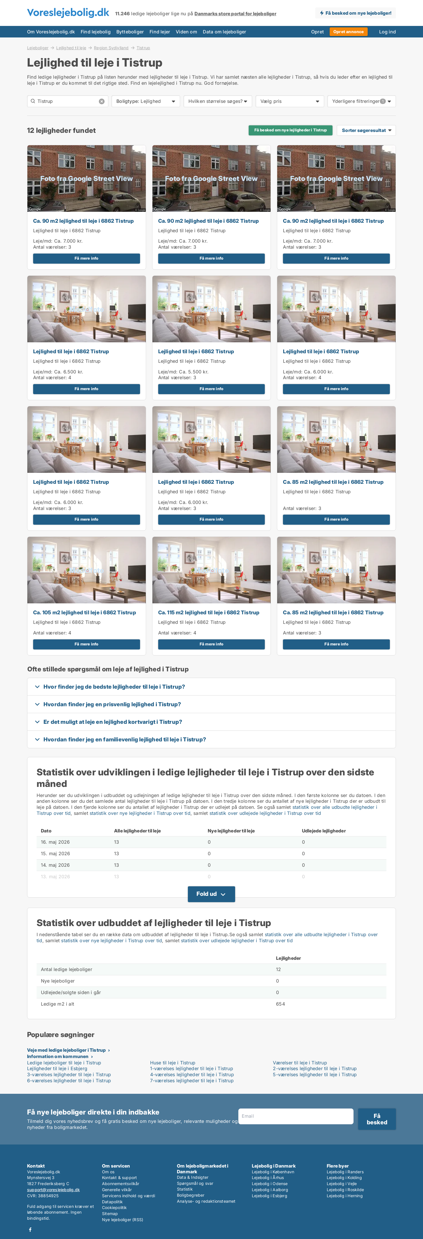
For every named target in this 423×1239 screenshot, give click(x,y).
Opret (317, 32)
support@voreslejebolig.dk (53, 1189)
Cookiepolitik (114, 1207)
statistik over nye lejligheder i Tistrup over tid (140, 813)
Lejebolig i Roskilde (345, 1189)
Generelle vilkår (117, 1189)
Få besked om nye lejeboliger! (358, 13)
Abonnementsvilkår (120, 1183)
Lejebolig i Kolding (344, 1177)
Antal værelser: (50, 247)
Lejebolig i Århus (268, 1177)
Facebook (30, 1229)
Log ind (387, 32)
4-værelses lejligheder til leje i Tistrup (192, 1074)
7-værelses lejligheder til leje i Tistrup (192, 1080)
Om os (108, 1171)
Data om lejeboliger (224, 32)
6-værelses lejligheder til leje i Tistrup (69, 1080)
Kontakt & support (119, 1177)
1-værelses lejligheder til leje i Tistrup (191, 1068)
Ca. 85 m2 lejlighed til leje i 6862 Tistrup (333, 482)
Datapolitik (112, 1201)
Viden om (186, 32)
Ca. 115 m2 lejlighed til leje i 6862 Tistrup (209, 612)
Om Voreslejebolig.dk (51, 32)
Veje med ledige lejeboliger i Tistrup (66, 1050)
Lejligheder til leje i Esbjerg (57, 1068)
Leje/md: (43, 241)
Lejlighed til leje (71, 47)
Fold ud (207, 893)
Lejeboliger (37, 47)
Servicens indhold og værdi (128, 1195)
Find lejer (160, 32)
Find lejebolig (96, 32)
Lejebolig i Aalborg (270, 1189)
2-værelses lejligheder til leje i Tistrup (315, 1068)
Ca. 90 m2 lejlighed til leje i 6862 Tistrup (83, 221)
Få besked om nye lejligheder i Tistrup (290, 130)
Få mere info (86, 258)
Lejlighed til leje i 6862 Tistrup (67, 230)
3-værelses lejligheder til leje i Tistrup (69, 1074)
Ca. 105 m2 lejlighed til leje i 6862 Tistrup (84, 612)
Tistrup (143, 48)
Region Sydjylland (111, 47)
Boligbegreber (191, 1195)
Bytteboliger (130, 32)
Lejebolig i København (273, 1171)
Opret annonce (348, 31)
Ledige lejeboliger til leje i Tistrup (64, 1063)
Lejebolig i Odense (270, 1183)
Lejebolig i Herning (345, 1195)
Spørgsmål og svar (195, 1183)
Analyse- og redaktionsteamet (206, 1201)
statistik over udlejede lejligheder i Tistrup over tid (265, 813)
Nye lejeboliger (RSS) (122, 1219)
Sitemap (110, 1213)
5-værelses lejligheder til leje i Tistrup (315, 1074)
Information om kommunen (58, 1056)
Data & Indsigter (192, 1177)
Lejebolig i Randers (345, 1171)
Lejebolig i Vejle (342, 1183)
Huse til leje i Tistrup (173, 1063)
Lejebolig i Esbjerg (269, 1195)
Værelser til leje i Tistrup (300, 1063)
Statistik (185, 1189)
